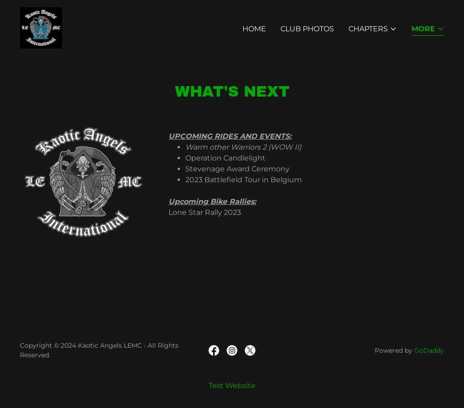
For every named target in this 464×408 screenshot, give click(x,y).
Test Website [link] (232, 385)
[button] (372, 29)
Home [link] (254, 28)
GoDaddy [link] (429, 350)
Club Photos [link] (307, 28)
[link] (41, 27)
